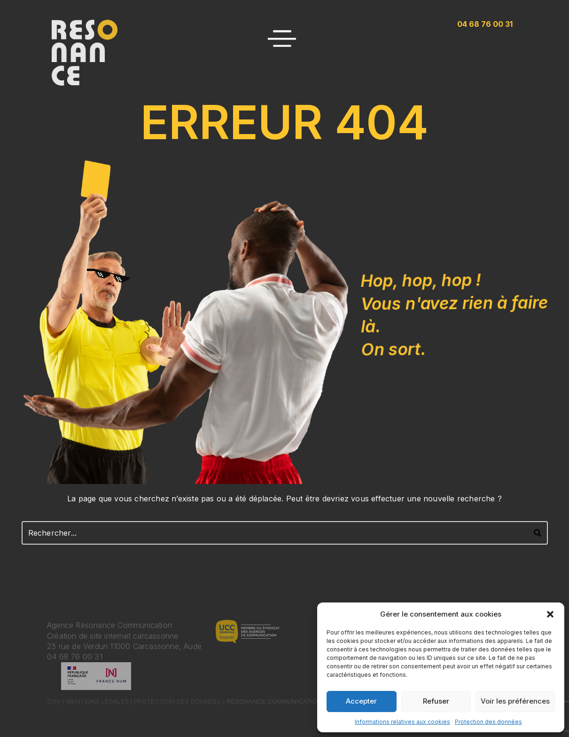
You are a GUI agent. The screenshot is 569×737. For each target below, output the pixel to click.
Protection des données (488, 721)
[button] (550, 614)
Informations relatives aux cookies (402, 721)
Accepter (361, 701)
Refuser (436, 701)
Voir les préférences (515, 701)
